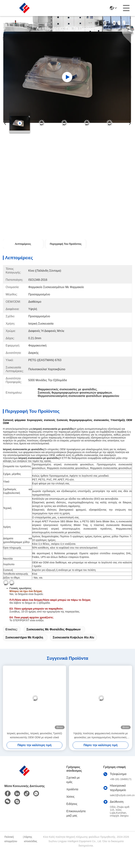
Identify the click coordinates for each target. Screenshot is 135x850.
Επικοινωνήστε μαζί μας (76, 813)
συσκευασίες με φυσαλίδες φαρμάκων (53, 629)
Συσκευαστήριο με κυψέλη (24, 637)
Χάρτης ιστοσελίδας (30, 839)
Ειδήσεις (71, 803)
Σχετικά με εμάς (73, 780)
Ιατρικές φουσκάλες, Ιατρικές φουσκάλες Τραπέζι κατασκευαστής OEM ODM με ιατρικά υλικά (34, 735)
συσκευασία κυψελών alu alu (73, 637)
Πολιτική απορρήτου (10, 839)
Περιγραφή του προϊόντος (66, 243)
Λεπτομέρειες (23, 243)
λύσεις (70, 796)
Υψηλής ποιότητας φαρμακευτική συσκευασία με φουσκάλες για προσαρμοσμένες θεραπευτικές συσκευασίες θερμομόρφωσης (100, 735)
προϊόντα (72, 789)
